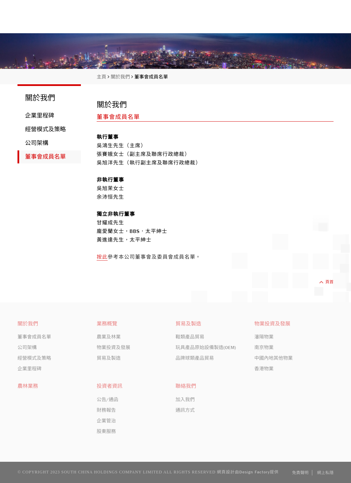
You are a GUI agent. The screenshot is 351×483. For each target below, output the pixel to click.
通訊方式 (185, 410)
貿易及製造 (109, 358)
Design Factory (254, 472)
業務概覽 (235, 21)
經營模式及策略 (45, 129)
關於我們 (196, 21)
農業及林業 (109, 337)
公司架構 (36, 143)
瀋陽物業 (264, 337)
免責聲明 (300, 472)
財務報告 (106, 410)
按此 (102, 256)
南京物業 (264, 347)
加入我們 (185, 399)
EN (308, 5)
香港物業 (264, 369)
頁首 (326, 281)
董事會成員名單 (151, 77)
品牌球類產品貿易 (195, 358)
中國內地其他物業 (273, 358)
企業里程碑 (39, 115)
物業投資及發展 (113, 347)
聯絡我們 (322, 21)
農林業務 (27, 386)
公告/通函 (107, 399)
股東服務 (106, 431)
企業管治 (106, 421)
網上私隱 (325, 472)
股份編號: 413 (282, 5)
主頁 (162, 21)
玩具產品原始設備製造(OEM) (206, 347)
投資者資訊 (278, 21)
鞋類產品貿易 (190, 337)
